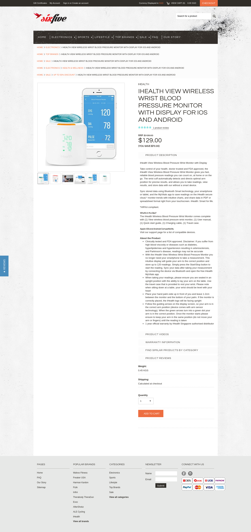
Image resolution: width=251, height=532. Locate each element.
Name (148, 473)
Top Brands (126, 37)
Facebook (184, 473)
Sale (145, 37)
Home (40, 47)
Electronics (63, 37)
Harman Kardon (81, 482)
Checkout (208, 3)
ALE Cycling (79, 512)
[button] (4, 266)
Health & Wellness (73, 68)
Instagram (190, 473)
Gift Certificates (40, 3)
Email (148, 479)
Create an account (80, 3)
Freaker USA (79, 477)
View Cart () (183, 3)
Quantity (143, 395)
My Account (55, 3)
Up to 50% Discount (64, 75)
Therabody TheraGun (83, 497)
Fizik (75, 487)
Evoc (75, 502)
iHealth (76, 516)
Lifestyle (104, 37)
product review (161, 128)
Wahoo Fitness (80, 472)
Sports (85, 37)
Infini (75, 492)
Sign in (66, 3)
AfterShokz (78, 507)
